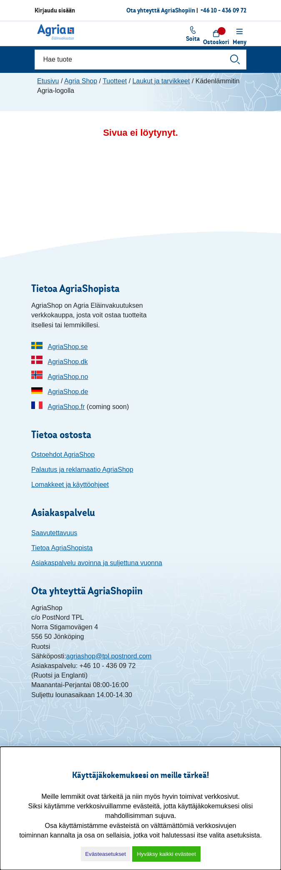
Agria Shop (80, 81)
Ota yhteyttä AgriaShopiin (160, 10)
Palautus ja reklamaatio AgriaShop (82, 469)
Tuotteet (115, 81)
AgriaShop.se (68, 346)
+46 (223, 10)
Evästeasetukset (105, 854)
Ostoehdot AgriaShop (63, 454)
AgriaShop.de (68, 391)
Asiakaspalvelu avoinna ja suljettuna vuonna (96, 562)
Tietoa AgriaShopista (62, 547)
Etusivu (48, 81)
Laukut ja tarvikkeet (161, 81)
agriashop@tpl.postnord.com (109, 656)
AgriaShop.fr (66, 406)
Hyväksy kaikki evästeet (166, 854)
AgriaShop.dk (68, 361)
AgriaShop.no (68, 376)
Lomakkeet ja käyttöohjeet (70, 484)
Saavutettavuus (54, 532)
